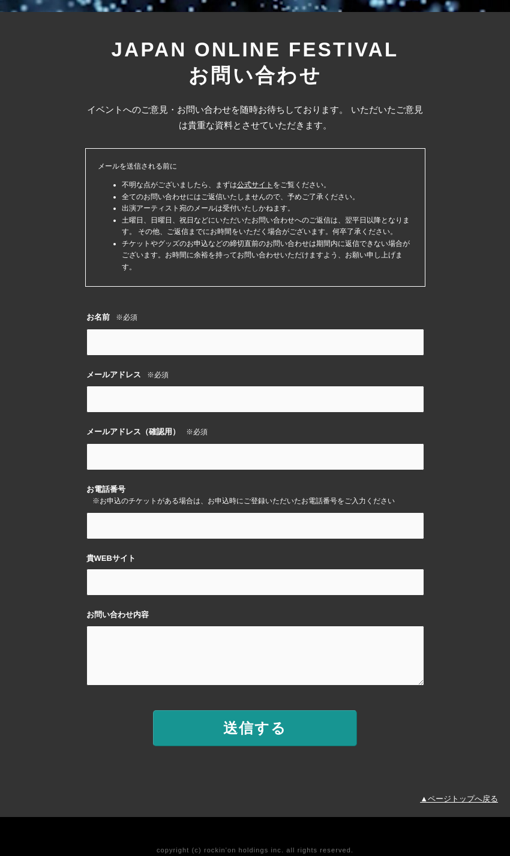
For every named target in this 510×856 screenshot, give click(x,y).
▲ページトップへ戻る (459, 798)
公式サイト (255, 185)
